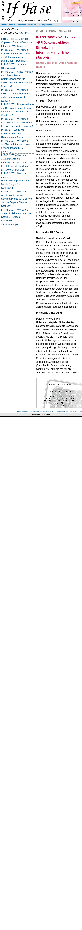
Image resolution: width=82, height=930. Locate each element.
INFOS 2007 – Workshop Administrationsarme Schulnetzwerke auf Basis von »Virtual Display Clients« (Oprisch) (17, 198)
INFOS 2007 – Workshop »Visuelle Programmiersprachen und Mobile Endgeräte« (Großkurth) (15, 180)
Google (70, 12)
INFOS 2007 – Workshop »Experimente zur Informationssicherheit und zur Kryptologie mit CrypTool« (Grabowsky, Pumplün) (17, 162)
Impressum (47, 25)
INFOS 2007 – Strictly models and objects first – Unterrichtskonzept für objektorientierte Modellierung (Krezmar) (17, 79)
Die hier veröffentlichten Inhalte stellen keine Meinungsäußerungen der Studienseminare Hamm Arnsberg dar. (49, 411)
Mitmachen (21, 25)
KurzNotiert (7, 220)
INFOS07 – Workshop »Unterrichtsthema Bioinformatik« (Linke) (13, 133)
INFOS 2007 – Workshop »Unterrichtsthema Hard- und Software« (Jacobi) (16, 213)
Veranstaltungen (10, 224)
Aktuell (4, 25)
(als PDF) (24, 32)
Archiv (12, 25)
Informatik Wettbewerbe (13, 46)
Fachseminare (34, 25)
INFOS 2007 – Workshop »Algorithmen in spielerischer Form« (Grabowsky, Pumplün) (17, 122)
